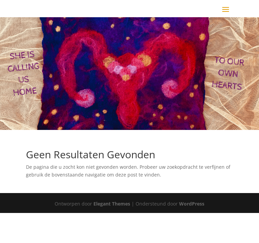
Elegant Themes (111, 203)
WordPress (191, 203)
